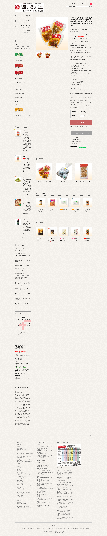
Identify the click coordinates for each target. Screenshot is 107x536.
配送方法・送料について (63, 528)
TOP (37, 14)
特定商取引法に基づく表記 (76, 528)
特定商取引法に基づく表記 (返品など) (78, 126)
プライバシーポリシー (42, 528)
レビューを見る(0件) (76, 137)
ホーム (19, 528)
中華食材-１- (42, 14)
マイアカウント (77, 3)
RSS (84, 528)
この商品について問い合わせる (81, 133)
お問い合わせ (33, 528)
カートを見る (88, 3)
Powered (60, 532)
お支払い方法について (52, 528)
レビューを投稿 (75, 139)
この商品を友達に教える (77, 141)
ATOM (87, 528)
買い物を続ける (75, 144)
